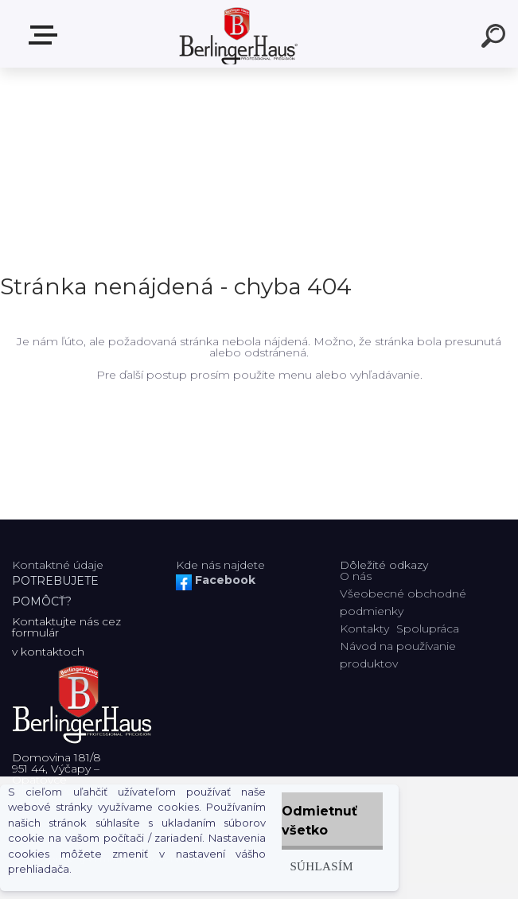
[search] (495, 38)
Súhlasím (321, 866)
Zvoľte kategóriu (46, 35)
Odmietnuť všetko (319, 821)
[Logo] (235, 33)
